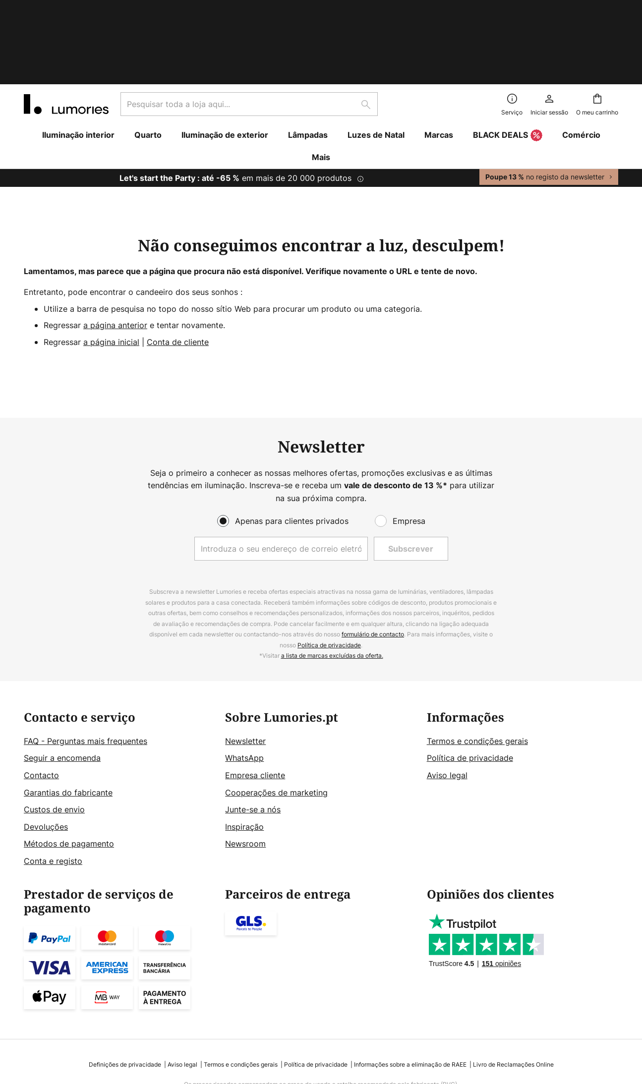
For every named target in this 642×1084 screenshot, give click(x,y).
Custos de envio (54, 737)
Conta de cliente (178, 269)
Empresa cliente (255, 702)
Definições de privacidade (125, 992)
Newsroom (245, 771)
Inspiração (244, 754)
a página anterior (115, 252)
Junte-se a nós (253, 737)
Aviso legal (447, 702)
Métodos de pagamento (69, 771)
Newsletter (245, 668)
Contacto (41, 702)
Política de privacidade (329, 573)
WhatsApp (244, 686)
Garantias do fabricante (68, 720)
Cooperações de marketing (276, 720)
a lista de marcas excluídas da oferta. (332, 583)
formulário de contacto (373, 562)
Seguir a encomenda (62, 686)
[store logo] (66, 32)
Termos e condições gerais (477, 668)
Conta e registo (53, 788)
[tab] (119, 717)
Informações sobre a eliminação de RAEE (410, 992)
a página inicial (111, 269)
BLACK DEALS (507, 63)
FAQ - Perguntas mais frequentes (85, 668)
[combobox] (249, 31)
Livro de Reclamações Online (513, 992)
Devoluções (46, 754)
